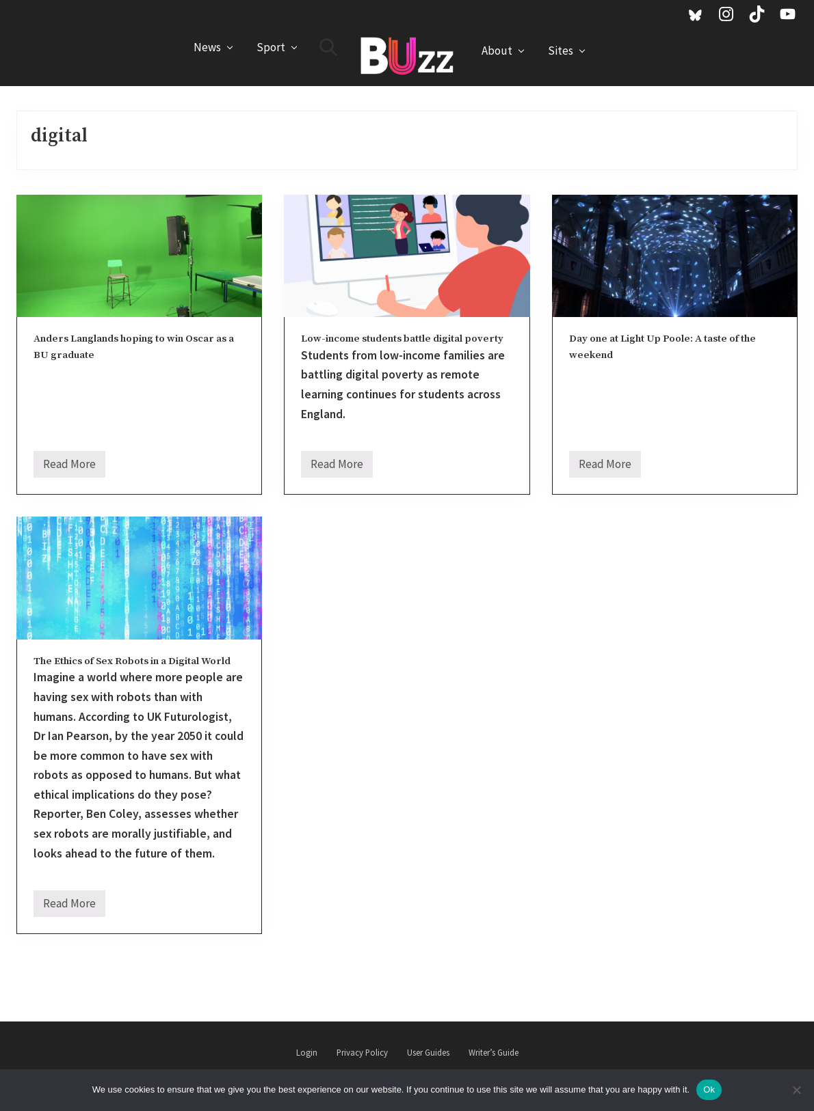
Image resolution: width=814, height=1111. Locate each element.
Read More (69, 467)
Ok (709, 1089)
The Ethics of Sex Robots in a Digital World (132, 661)
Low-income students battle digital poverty (402, 338)
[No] (797, 1090)
